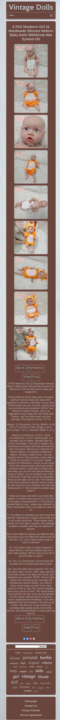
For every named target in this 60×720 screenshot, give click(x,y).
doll (14, 682)
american (41, 652)
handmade (41, 688)
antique (49, 672)
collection (28, 653)
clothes (28, 683)
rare (17, 652)
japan (15, 687)
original (33, 663)
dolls (39, 671)
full (31, 671)
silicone (15, 658)
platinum (23, 667)
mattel (23, 671)
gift (21, 683)
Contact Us (31, 706)
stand (31, 666)
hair (23, 663)
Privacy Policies (31, 710)
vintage (29, 676)
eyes (47, 688)
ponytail (30, 657)
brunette (25, 687)
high (33, 688)
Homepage (31, 701)
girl (16, 676)
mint (15, 667)
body (35, 683)
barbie (46, 657)
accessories (45, 683)
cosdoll (27, 690)
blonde (43, 677)
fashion (40, 667)
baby (13, 671)
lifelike (36, 691)
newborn (14, 663)
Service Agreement (31, 715)
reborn (47, 663)
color (46, 667)
